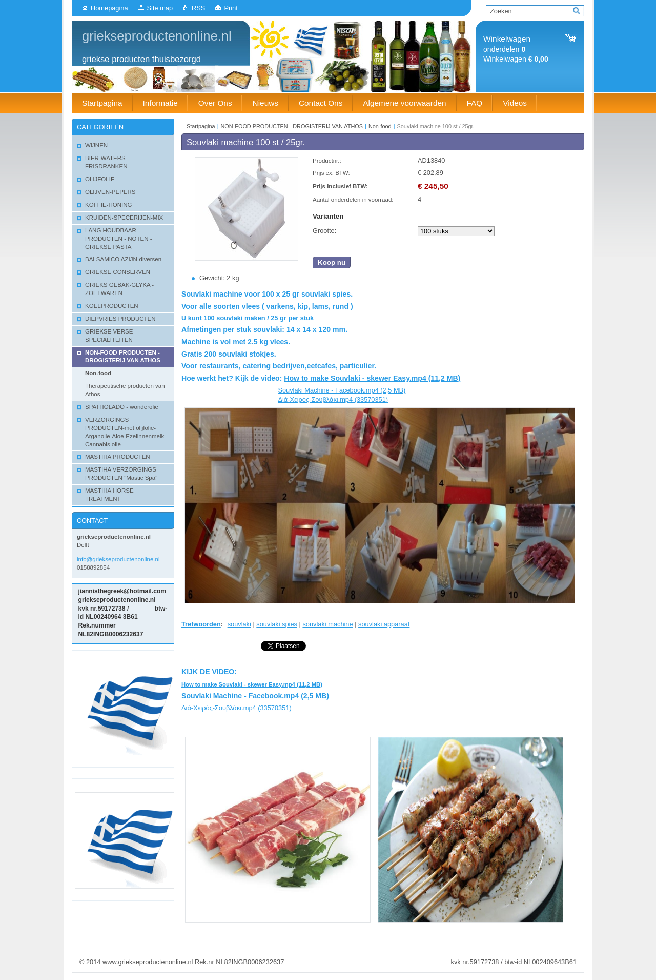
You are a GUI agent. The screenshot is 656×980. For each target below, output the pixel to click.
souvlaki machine (327, 624)
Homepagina (109, 8)
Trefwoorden (201, 624)
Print (230, 8)
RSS (198, 8)
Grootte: (324, 230)
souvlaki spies (276, 624)
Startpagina (201, 126)
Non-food (380, 126)
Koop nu (331, 262)
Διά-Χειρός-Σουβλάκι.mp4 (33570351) (333, 399)
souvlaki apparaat (383, 624)
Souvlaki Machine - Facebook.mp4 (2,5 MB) (341, 390)
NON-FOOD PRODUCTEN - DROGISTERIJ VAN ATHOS (292, 126)
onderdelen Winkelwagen (515, 49)
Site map (160, 8)
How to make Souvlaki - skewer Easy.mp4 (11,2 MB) (372, 378)
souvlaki (239, 624)
